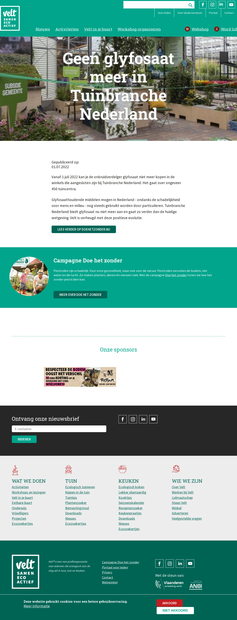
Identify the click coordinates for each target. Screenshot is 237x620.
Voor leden (164, 13)
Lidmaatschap (182, 497)
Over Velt (178, 487)
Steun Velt (179, 502)
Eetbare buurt (22, 502)
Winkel (176, 508)
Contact (229, 13)
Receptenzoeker (131, 508)
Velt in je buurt (98, 29)
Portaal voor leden (115, 567)
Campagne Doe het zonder (120, 562)
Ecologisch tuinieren (80, 487)
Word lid (229, 29)
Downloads (73, 513)
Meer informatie (37, 607)
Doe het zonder (176, 279)
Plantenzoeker (76, 502)
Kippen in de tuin (77, 492)
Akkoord (169, 604)
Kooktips (125, 497)
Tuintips (71, 497)
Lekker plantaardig (132, 492)
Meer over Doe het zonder (80, 298)
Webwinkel (110, 582)
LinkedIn (222, 4)
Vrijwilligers (20, 513)
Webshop (200, 29)
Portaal (213, 13)
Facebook (203, 4)
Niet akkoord (175, 611)
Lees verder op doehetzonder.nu (83, 229)
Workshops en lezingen (28, 492)
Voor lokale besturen (190, 13)
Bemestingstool (77, 508)
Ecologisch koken (131, 487)
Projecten (19, 518)
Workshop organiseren (139, 29)
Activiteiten (67, 29)
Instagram (212, 4)
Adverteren (180, 513)
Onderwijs (19, 508)
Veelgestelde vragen (187, 518)
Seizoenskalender (131, 502)
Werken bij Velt (182, 492)
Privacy (107, 572)
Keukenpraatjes (130, 513)
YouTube (231, 4)
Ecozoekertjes (22, 523)
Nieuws (43, 29)
